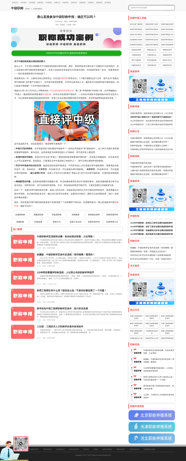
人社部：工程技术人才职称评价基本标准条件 (60, 326)
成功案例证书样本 (136, 40)
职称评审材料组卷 (167, 338)
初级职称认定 (151, 50)
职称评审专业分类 (152, 40)
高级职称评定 (167, 65)
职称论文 (57, 2)
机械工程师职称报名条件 (152, 325)
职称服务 (76, 215)
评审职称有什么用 (136, 338)
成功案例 (107, 2)
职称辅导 (40, 2)
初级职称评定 (136, 65)
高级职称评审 (167, 55)
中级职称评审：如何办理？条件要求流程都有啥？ (151, 167)
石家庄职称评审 (74, 449)
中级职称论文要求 (149, 449)
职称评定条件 (121, 449)
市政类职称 (56, 215)
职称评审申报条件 (136, 29)
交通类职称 (20, 215)
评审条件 (24, 2)
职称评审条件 (47, 449)
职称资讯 (66, 2)
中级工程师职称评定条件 (167, 325)
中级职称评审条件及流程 (141, 163)
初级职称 (82, 2)
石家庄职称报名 (107, 449)
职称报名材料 (94, 215)
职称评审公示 (112, 222)
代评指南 (32, 2)
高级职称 (99, 2)
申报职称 (47, 94)
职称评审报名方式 (167, 34)
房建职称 (20, 222)
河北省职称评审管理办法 (62, 90)
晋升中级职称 (136, 60)
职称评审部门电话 (152, 24)
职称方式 (57, 222)
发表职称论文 (60, 449)
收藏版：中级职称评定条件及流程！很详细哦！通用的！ (66, 254)
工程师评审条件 (34, 449)
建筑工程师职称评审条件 (136, 325)
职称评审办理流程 (152, 29)
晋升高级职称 (151, 60)
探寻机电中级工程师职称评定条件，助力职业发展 (62, 308)
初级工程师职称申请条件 (152, 317)
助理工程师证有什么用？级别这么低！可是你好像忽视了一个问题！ (72, 290)
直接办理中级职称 (152, 45)
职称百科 (74, 2)
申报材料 (49, 2)
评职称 (27, 9)
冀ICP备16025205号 (93, 459)
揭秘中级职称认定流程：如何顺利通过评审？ (149, 142)
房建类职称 (38, 215)
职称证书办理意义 (136, 34)
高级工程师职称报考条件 (167, 332)
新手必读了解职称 (136, 24)
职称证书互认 (167, 60)
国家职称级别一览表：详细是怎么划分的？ (148, 251)
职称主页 (15, 2)
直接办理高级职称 (167, 45)
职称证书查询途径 (167, 29)
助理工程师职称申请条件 (136, 332)
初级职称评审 (167, 50)
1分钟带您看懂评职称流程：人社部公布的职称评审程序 (65, 272)
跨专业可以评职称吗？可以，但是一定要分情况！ (151, 259)
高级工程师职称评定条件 (136, 317)
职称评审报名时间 (152, 34)
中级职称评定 (151, 65)
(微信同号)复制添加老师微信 (66, 53)
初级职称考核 (136, 50)
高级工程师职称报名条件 (167, 317)
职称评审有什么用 (152, 338)
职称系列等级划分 (136, 45)
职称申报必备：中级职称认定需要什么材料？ (149, 146)
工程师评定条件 (134, 449)
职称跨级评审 (112, 215)
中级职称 (91, 2)
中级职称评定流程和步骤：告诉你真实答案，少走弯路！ (66, 236)
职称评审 (64, 78)
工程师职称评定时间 (152, 332)
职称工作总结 (76, 222)
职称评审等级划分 (167, 40)
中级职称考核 (136, 55)
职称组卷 (38, 222)
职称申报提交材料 (167, 24)
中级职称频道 (37, 9)
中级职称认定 (151, 55)
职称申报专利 (94, 222)
